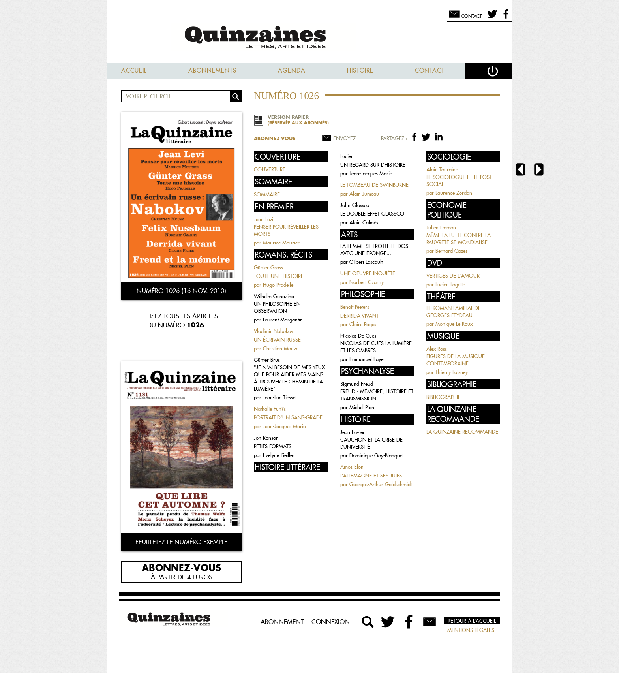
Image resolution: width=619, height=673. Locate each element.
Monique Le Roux (454, 324)
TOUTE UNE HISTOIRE (279, 276)
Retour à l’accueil (472, 621)
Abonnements (212, 70)
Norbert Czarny (366, 282)
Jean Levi (263, 219)
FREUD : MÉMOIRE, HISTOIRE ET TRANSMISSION (376, 395)
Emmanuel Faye (366, 359)
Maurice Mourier (281, 242)
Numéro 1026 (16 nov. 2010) (181, 291)
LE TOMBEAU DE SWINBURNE (374, 185)
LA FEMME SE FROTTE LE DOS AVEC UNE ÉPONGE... (374, 249)
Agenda (292, 70)
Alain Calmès (363, 222)
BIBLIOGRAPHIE (443, 397)
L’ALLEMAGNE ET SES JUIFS (371, 475)
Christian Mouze (280, 348)
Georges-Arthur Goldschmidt (380, 484)
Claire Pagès (362, 324)
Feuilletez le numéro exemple (181, 542)
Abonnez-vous (181, 567)
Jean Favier (352, 432)
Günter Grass (268, 267)
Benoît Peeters (354, 307)
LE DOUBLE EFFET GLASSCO (372, 214)
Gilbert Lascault (366, 262)
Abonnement (282, 622)
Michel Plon (361, 407)
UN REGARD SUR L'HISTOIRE (372, 165)
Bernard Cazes (451, 251)
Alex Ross (436, 349)
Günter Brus (267, 360)
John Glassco (354, 205)
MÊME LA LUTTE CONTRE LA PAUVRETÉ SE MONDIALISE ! (458, 238)
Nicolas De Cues (358, 336)
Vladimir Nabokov (273, 331)
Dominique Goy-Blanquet (376, 455)
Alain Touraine (442, 169)
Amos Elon (352, 467)
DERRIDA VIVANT (359, 315)
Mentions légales (470, 630)
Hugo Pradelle (278, 285)
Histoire (360, 70)
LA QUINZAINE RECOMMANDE (462, 432)
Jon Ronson (266, 437)
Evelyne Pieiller (278, 455)
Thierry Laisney (451, 372)
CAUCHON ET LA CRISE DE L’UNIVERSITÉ (371, 443)
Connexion (330, 622)
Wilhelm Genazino (274, 296)
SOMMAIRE (267, 194)
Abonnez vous (274, 138)
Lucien (347, 156)
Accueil (134, 70)
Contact (430, 70)
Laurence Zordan (453, 193)
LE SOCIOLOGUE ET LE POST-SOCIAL (459, 180)
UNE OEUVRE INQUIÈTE (367, 273)
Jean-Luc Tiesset (279, 397)
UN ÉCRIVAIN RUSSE (277, 339)
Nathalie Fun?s (270, 409)
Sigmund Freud (356, 384)
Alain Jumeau (364, 193)
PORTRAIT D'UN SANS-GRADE (288, 417)
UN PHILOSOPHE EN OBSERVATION (277, 307)
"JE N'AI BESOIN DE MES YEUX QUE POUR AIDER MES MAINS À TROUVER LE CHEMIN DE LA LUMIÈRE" (289, 378)
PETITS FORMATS (272, 446)
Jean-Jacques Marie (284, 426)
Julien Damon (441, 227)
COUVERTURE (269, 169)
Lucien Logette (450, 284)
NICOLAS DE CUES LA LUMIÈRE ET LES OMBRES (376, 346)
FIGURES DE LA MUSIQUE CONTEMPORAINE (455, 360)
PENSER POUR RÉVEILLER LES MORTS (286, 230)
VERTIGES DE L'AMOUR (453, 276)
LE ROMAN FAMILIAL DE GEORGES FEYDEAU (453, 311)
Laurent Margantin (283, 319)
